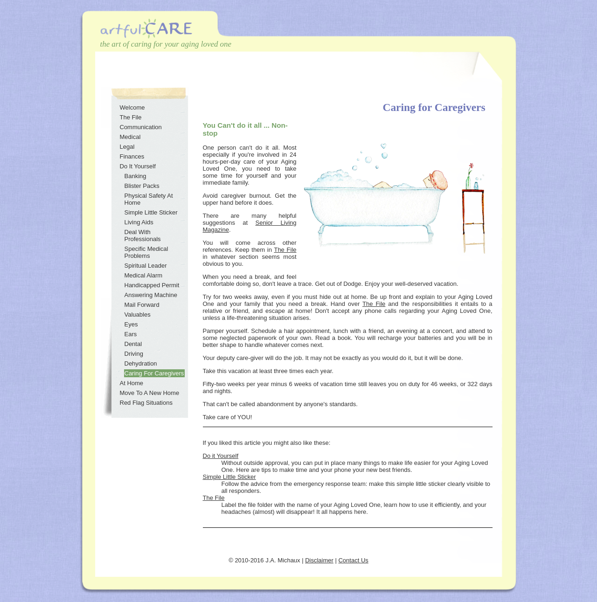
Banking (135, 176)
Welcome (132, 107)
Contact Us (353, 560)
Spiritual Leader (146, 265)
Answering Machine (151, 294)
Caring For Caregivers (154, 373)
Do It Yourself (138, 166)
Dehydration (141, 363)
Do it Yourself (221, 455)
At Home (132, 383)
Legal (127, 146)
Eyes (131, 324)
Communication (141, 127)
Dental (133, 343)
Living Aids (139, 222)
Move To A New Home (150, 392)
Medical (130, 136)
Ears (131, 334)
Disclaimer (319, 560)
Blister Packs (142, 185)
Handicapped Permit (152, 285)
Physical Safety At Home (149, 199)
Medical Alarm (144, 275)
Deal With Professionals (143, 235)
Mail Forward (142, 304)
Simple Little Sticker (229, 476)
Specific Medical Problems (146, 252)
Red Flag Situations (146, 402)
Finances (132, 156)
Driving (134, 353)
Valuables (138, 314)
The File (285, 249)
